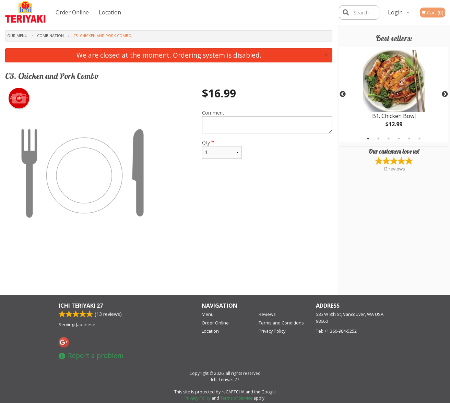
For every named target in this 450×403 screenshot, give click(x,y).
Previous (342, 94)
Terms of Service (236, 398)
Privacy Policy (272, 331)
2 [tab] (378, 138)
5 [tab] (409, 138)
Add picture (19, 98)
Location (110, 12)
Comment (267, 121)
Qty (222, 149)
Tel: (336, 331)
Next (444, 94)
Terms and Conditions (281, 323)
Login (395, 12)
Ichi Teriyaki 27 (81, 305)
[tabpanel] (394, 94)
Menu (208, 314)
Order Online (72, 12)
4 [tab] (398, 138)
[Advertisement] (168, 273)
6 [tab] (419, 138)
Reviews (267, 314)
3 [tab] (388, 138)
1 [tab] (368, 138)
